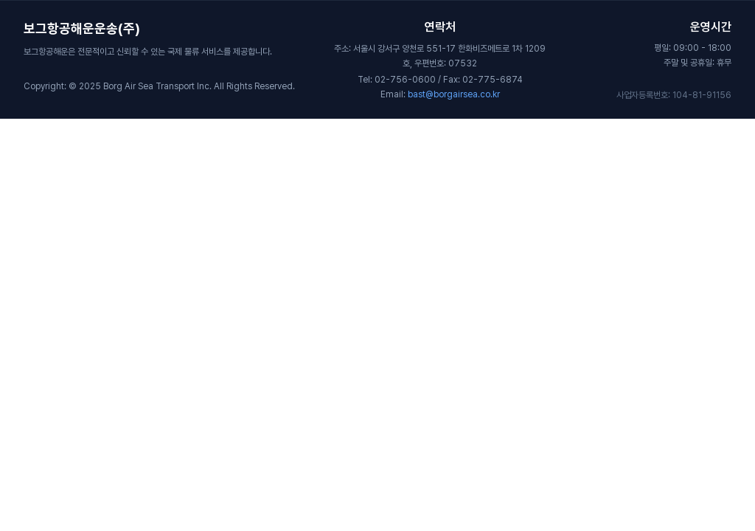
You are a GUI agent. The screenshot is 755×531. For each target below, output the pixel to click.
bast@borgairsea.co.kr (454, 94)
